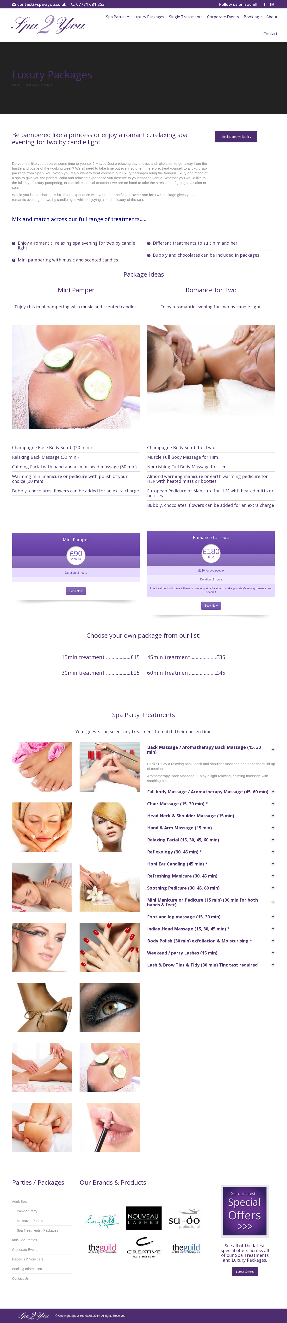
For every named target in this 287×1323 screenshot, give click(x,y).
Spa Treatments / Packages (37, 1230)
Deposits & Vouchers (27, 1259)
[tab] (211, 749)
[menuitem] (117, 16)
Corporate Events (25, 1250)
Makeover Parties (30, 1221)
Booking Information (27, 1269)
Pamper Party (27, 1211)
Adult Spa (19, 1201)
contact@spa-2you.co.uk (39, 4)
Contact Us (20, 1278)
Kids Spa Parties (24, 1240)
